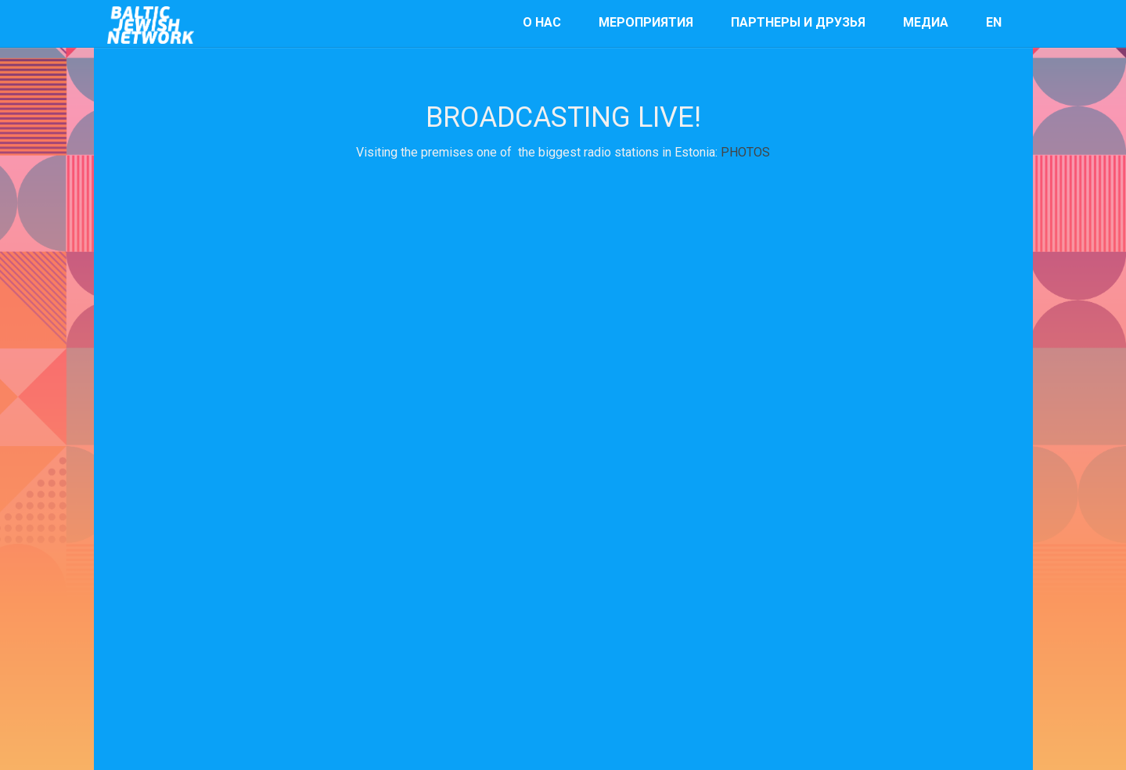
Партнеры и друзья (798, 22)
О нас (542, 22)
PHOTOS (745, 152)
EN (994, 22)
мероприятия (646, 22)
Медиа (925, 22)
